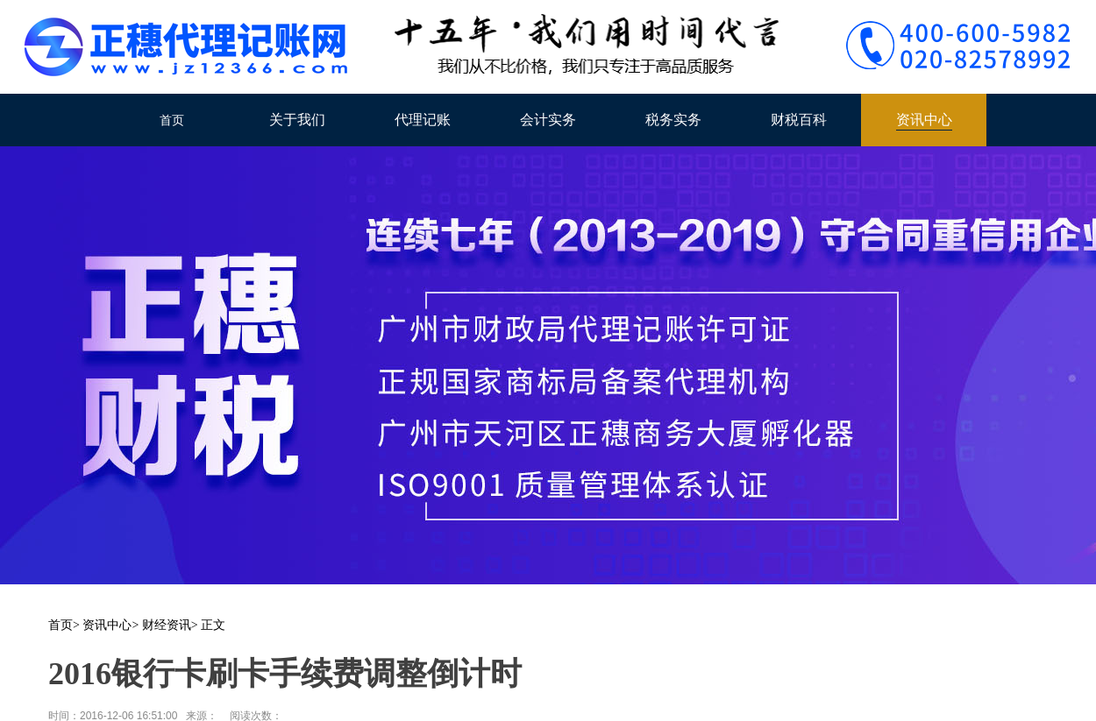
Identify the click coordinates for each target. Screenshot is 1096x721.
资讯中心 (924, 119)
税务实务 (673, 119)
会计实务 (548, 119)
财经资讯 (166, 625)
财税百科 (799, 119)
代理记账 (423, 119)
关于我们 (297, 119)
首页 (172, 120)
